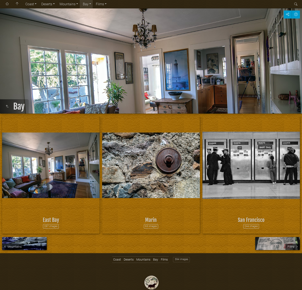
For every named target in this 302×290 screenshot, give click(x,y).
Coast (29, 4)
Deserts (46, 4)
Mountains (68, 4)
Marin (151, 220)
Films (100, 4)
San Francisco (251, 220)
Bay (86, 4)
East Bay (51, 220)
